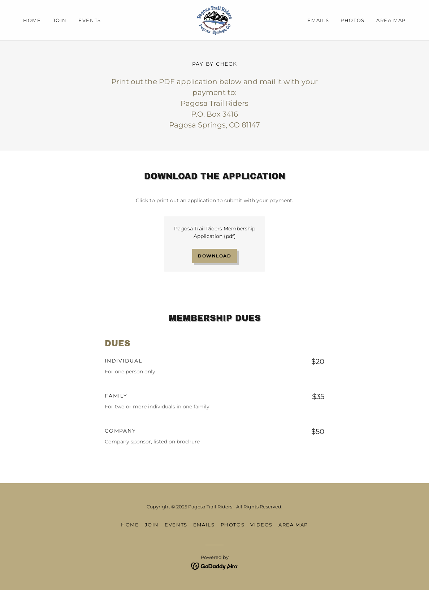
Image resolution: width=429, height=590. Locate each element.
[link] (214, 20)
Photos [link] (353, 20)
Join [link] (60, 20)
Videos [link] (261, 525)
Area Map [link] (391, 20)
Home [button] (130, 525)
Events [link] (89, 20)
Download (214, 256)
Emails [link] (318, 20)
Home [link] (32, 20)
